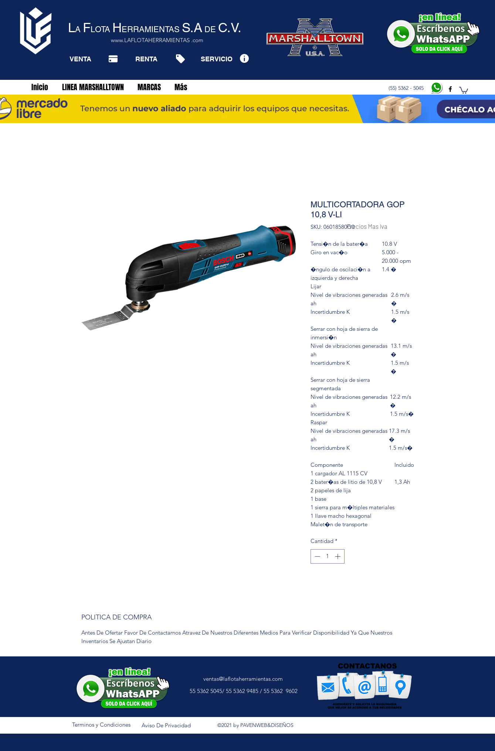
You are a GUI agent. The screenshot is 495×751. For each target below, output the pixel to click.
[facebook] (450, 89)
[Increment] (338, 556)
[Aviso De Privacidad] (166, 725)
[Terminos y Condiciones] (101, 725)
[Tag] (180, 58)
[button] (463, 90)
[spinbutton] (327, 556)
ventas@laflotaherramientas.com (243, 678)
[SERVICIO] (216, 58)
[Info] (244, 58)
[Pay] (113, 58)
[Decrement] (317, 556)
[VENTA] (80, 58)
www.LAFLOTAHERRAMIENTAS (150, 40)
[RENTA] (146, 58)
